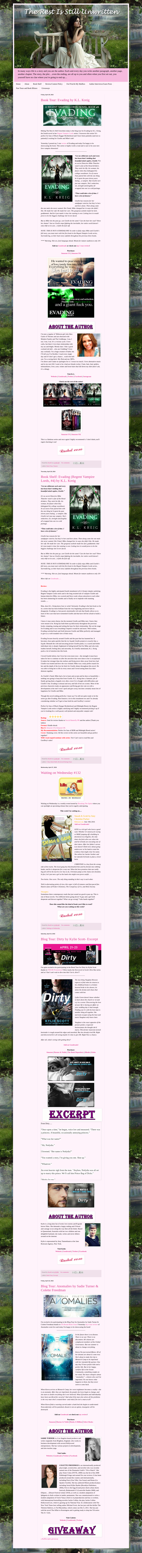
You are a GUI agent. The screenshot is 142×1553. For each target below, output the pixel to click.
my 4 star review (92, 1324)
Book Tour (49, 466)
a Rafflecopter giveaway (49, 1539)
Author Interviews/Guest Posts (100, 84)
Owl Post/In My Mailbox (75, 84)
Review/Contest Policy (54, 84)
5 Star (48, 762)
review (64, 143)
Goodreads (65, 1414)
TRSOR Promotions (55, 970)
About (26, 84)
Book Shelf (37, 84)
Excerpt (55, 1275)
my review (83, 1414)
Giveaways (46, 88)
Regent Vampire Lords (65, 133)
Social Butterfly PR (73, 720)
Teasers (55, 466)
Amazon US (50, 728)
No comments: (65, 463)
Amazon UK (60, 728)
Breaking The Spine (85, 803)
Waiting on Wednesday (53, 928)
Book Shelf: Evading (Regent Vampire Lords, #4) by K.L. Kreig (68, 479)
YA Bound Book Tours (69, 1324)
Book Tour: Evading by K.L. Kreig (65, 100)
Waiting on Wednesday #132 (61, 773)
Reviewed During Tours (65, 762)
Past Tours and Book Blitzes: (27, 88)
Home (18, 84)
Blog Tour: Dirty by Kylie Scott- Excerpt (69, 939)
